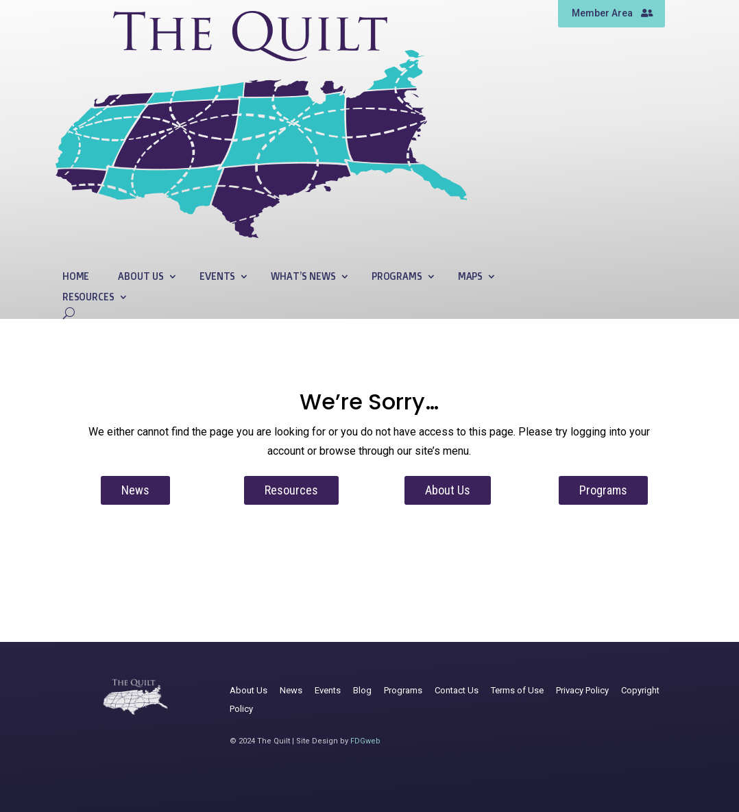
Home (75, 277)
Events (217, 277)
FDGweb (365, 741)
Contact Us (456, 690)
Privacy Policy (582, 690)
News (135, 490)
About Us (141, 277)
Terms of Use (517, 690)
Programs (397, 277)
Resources (88, 297)
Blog (362, 690)
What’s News (303, 277)
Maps (470, 277)
